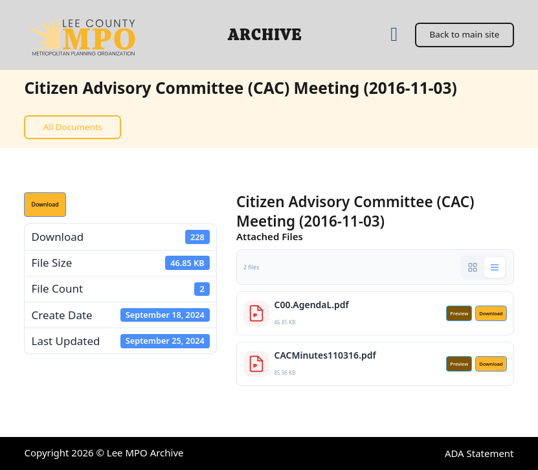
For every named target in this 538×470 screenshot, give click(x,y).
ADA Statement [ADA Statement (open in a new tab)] (479, 453)
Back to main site (464, 34)
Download (44, 204)
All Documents (73, 127)
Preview (459, 313)
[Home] (394, 35)
